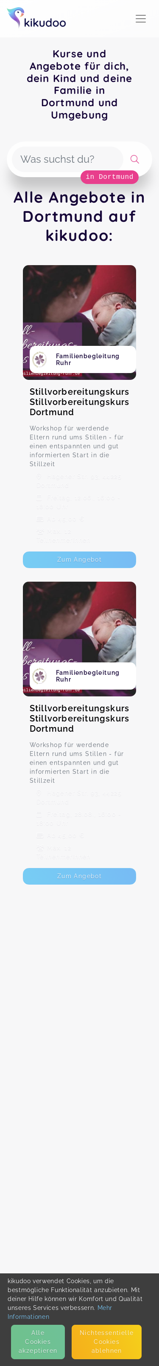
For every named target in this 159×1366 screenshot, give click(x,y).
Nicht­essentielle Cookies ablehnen (107, 1341)
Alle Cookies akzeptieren (38, 1341)
